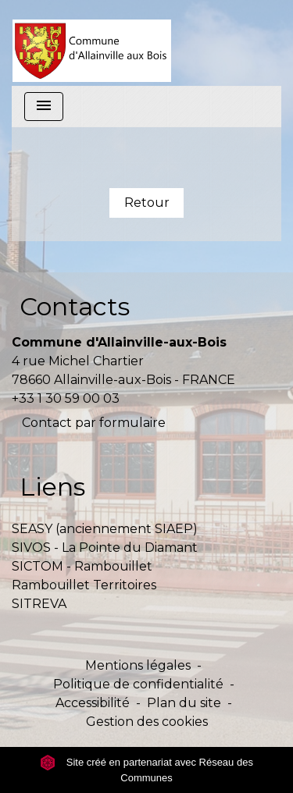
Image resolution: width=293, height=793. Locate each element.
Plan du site (184, 702)
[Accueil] (92, 43)
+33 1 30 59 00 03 (66, 398)
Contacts (75, 306)
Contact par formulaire (94, 422)
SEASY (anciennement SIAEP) (105, 528)
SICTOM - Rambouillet (82, 566)
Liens (52, 486)
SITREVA (39, 603)
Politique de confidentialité (138, 684)
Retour (147, 202)
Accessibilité (92, 702)
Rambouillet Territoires (84, 585)
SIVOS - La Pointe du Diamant (105, 547)
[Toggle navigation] (43, 106)
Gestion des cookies (147, 721)
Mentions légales (138, 665)
